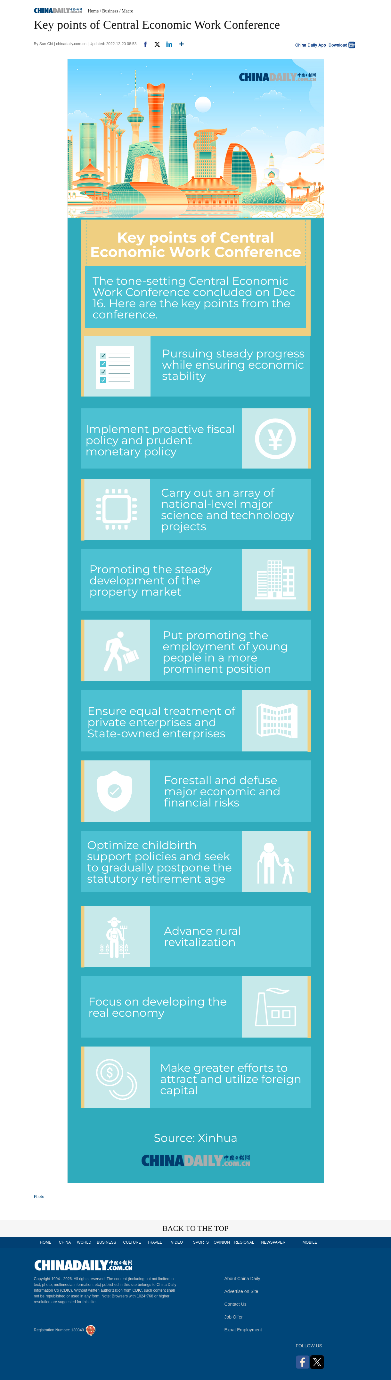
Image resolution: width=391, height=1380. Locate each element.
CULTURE (132, 1242)
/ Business (109, 11)
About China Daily (242, 1278)
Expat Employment (243, 1329)
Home (93, 11)
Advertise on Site (241, 1291)
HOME (46, 1242)
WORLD (84, 1242)
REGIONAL (244, 1242)
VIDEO (177, 1242)
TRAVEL (154, 1242)
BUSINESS (106, 1242)
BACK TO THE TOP (195, 1228)
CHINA (65, 1242)
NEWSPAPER (273, 1242)
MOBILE (310, 1242)
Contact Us (235, 1304)
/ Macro (126, 11)
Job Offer (233, 1317)
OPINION (222, 1242)
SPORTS (201, 1242)
